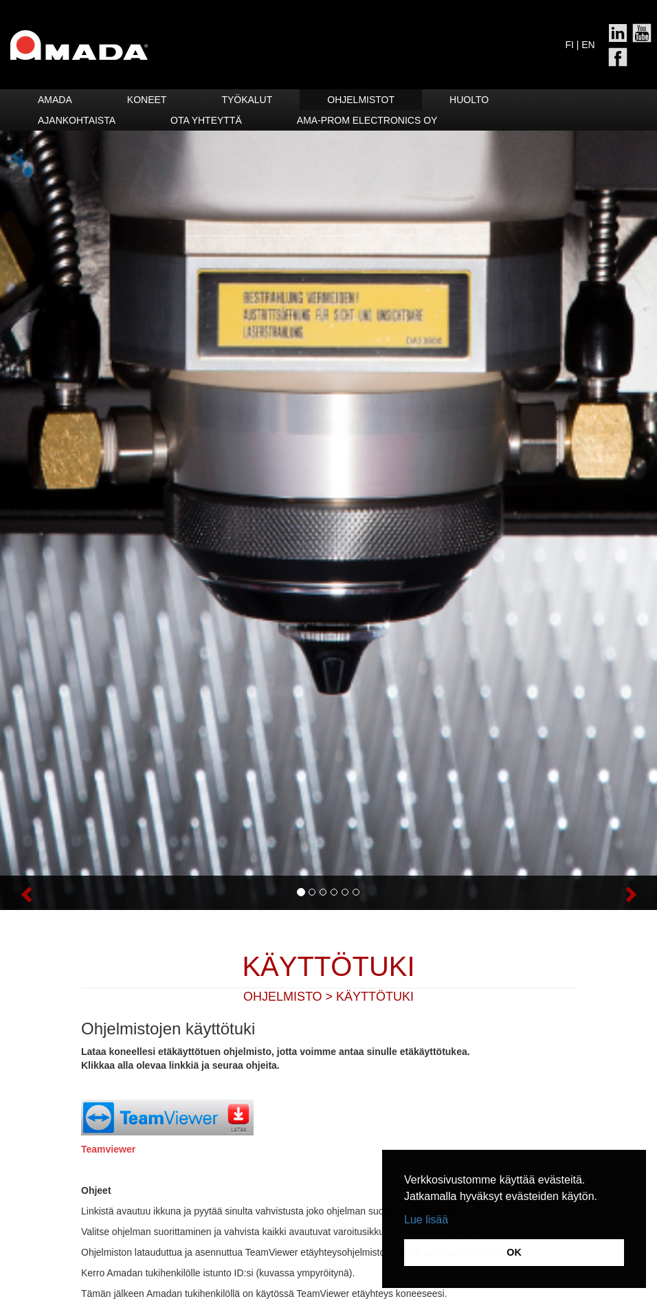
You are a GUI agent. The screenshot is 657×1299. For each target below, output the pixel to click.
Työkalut (246, 99)
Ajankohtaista (76, 120)
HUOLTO (469, 99)
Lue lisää (426, 1219)
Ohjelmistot (360, 99)
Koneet (147, 99)
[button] (49, 893)
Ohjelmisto (282, 996)
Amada (55, 99)
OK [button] (514, 1252)
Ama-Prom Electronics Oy (367, 120)
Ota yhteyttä (206, 120)
